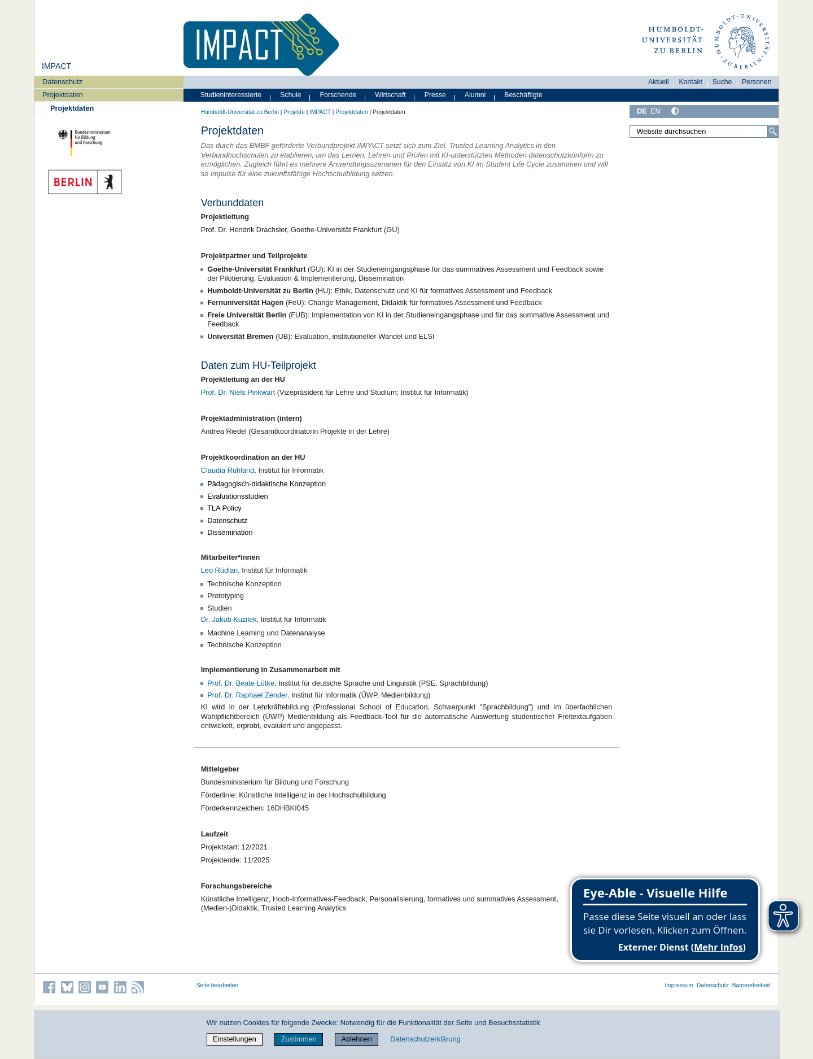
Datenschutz (62, 81)
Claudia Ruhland (228, 470)
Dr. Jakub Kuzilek (229, 619)
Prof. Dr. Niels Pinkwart (238, 392)
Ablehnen (357, 1039)
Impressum (679, 985)
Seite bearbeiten (217, 985)
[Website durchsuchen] (704, 131)
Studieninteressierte (230, 95)
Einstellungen (234, 1039)
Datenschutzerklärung (425, 1039)
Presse (435, 95)
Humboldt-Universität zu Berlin (240, 112)
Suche (722, 82)
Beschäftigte (523, 95)
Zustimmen (299, 1039)
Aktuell (658, 82)
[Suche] (773, 131)
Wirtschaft (390, 95)
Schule (290, 95)
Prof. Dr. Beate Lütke (240, 683)
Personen (757, 82)
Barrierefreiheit (751, 985)
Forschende (338, 95)
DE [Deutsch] (642, 111)
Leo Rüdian (219, 570)
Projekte (294, 112)
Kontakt (690, 82)
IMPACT (56, 66)
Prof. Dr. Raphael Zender (247, 695)
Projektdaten (62, 94)
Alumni (475, 95)
